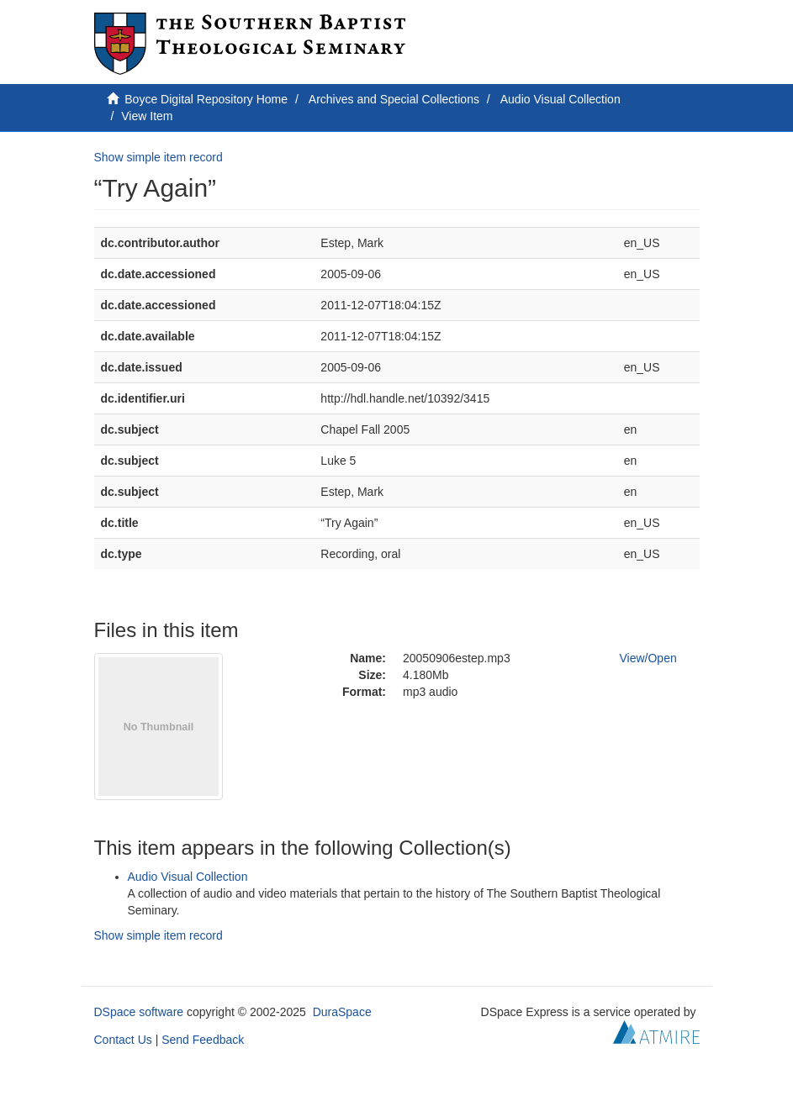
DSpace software (139, 1012)
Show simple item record (158, 157)
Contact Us (123, 1039)
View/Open (648, 658)
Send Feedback (202, 1039)
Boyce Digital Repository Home (206, 99)
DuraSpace (342, 1012)
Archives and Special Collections (394, 99)
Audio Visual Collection (560, 99)
